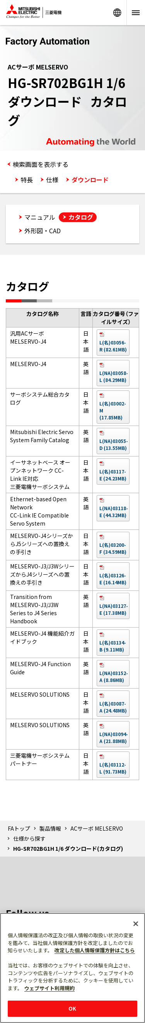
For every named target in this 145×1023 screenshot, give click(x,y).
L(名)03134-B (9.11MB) (112, 646)
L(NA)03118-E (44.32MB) (113, 511)
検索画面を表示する (40, 164)
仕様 (52, 179)
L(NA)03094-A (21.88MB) (113, 737)
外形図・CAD (42, 230)
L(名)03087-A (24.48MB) (113, 707)
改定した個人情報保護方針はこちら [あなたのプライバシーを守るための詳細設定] (95, 950)
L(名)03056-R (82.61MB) (113, 346)
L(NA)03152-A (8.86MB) (113, 676)
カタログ (80, 217)
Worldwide (117, 12)
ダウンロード (90, 179)
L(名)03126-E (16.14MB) (112, 578)
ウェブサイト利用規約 (49, 988)
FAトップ (19, 828)
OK (72, 1008)
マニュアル (39, 217)
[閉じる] (135, 923)
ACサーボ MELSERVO (96, 828)
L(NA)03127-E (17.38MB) (113, 609)
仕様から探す (29, 838)
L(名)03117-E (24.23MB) (112, 475)
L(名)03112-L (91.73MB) (112, 768)
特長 (26, 179)
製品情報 (50, 828)
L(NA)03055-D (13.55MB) (113, 444)
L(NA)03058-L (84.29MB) (113, 376)
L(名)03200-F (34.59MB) (112, 548)
